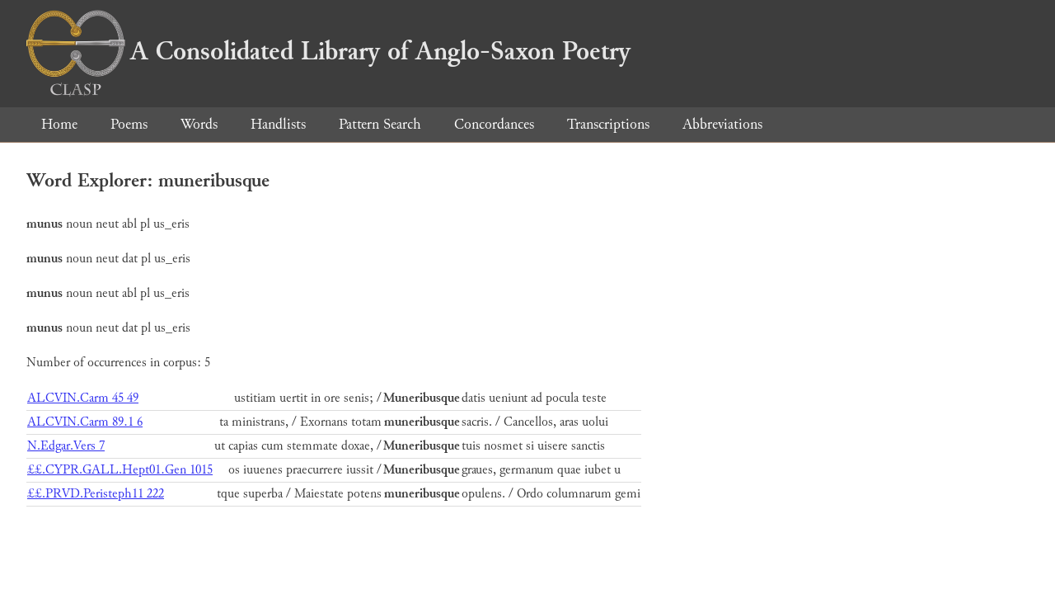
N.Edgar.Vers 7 (66, 445)
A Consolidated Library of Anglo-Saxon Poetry (328, 51)
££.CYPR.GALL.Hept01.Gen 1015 (120, 469)
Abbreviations (722, 124)
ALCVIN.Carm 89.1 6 (85, 421)
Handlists (278, 124)
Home (59, 124)
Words (199, 124)
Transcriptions (608, 124)
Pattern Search (380, 124)
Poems (129, 124)
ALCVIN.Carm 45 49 (82, 398)
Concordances (494, 124)
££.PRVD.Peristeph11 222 (95, 493)
